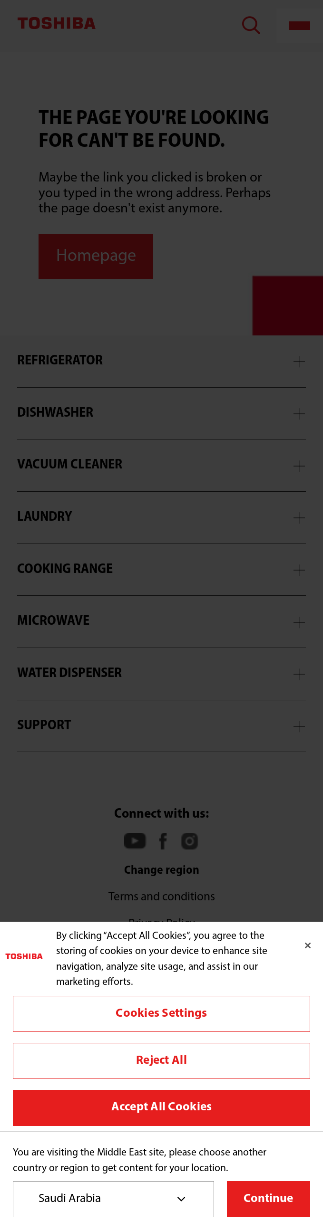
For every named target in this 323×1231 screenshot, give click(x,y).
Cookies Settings (161, 1014)
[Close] (307, 945)
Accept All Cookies (161, 1107)
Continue (268, 1199)
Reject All (161, 1061)
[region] (161, 1026)
